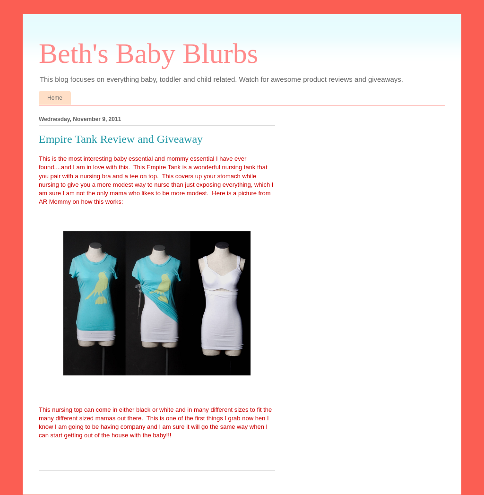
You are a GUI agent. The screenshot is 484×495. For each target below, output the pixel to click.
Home (54, 98)
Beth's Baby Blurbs (148, 53)
